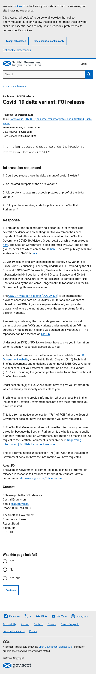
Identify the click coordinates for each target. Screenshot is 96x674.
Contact (38, 624)
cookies (17, 6)
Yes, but (15, 578)
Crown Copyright (70, 624)
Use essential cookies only (49, 41)
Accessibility (9, 624)
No (11, 569)
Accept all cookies (16, 41)
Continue (11, 590)
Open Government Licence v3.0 (55, 646)
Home (6, 86)
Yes (12, 561)
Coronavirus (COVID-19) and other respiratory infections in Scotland (47, 119)
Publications (19, 86)
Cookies (51, 624)
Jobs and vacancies (14, 631)
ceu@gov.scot (20, 503)
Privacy (33, 631)
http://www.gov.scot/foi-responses (40, 478)
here (5, 245)
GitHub (45, 334)
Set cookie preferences (17, 50)
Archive (25, 624)
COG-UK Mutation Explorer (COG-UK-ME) (33, 295)
